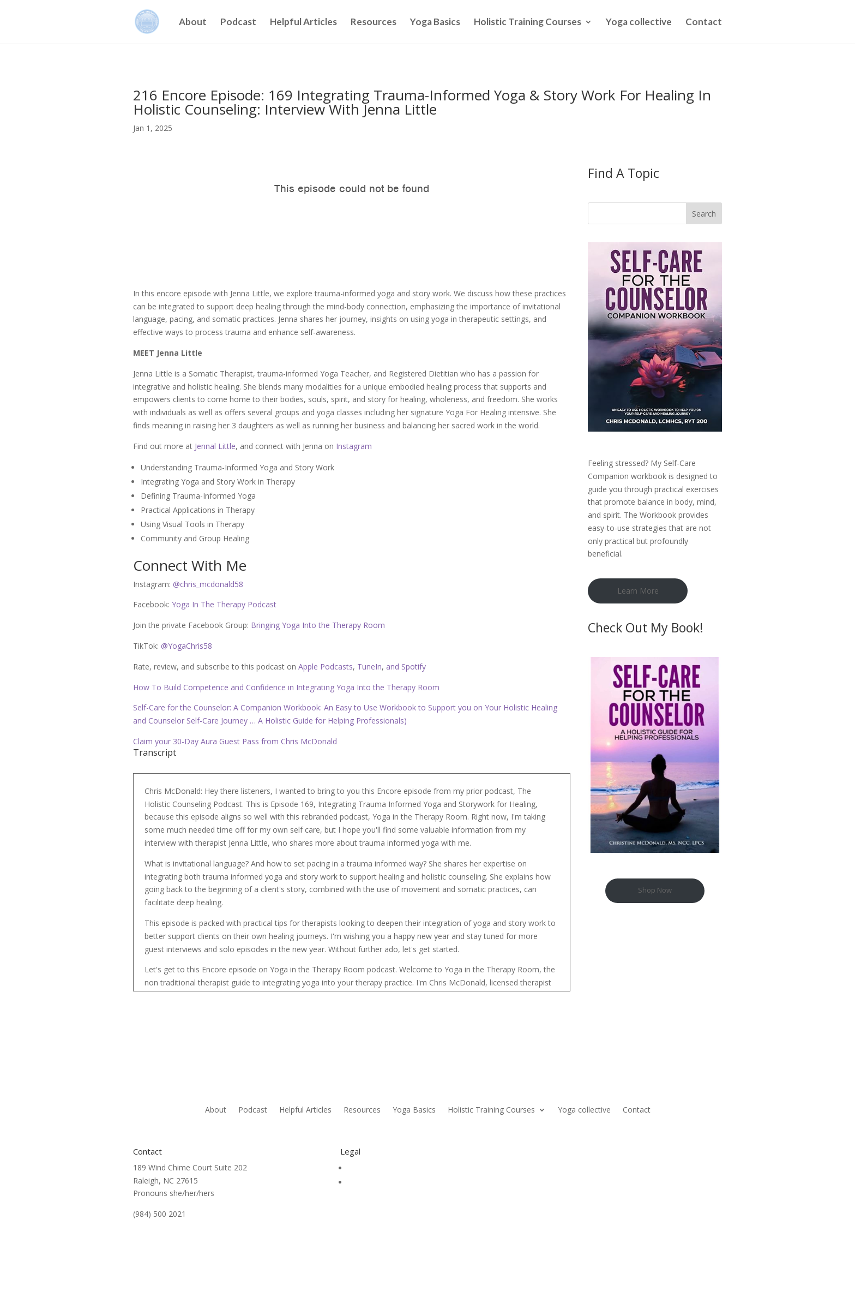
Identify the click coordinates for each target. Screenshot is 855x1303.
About (193, 22)
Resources (373, 22)
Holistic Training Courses (527, 22)
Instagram (354, 446)
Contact (703, 22)
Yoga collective (639, 22)
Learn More (638, 590)
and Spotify (405, 666)
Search (704, 213)
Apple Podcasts (324, 666)
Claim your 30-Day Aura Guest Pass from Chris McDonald (235, 741)
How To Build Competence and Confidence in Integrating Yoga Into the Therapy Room (286, 687)
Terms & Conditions (383, 1168)
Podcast (238, 22)
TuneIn (369, 666)
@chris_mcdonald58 (207, 584)
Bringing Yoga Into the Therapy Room (317, 625)
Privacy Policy (372, 1182)
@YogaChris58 (185, 646)
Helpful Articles (303, 22)
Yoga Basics (435, 22)
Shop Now (655, 890)
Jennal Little (215, 446)
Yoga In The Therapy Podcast (223, 604)
